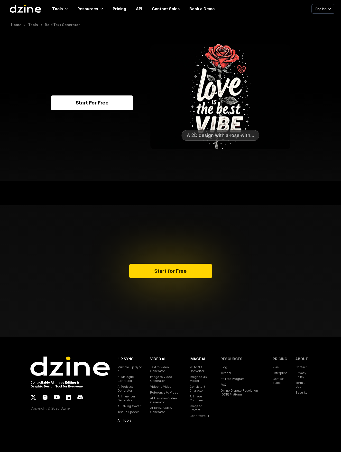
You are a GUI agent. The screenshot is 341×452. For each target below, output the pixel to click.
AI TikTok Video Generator (161, 410)
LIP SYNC (126, 359)
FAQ (223, 384)
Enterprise (280, 373)
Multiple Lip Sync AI (130, 369)
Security (301, 392)
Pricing (119, 8)
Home (16, 25)
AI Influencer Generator (126, 398)
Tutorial (226, 373)
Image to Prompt (196, 408)
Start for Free (170, 271)
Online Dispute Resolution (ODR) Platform (239, 392)
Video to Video (161, 386)
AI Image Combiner (197, 398)
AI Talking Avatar (129, 406)
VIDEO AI (157, 359)
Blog (224, 367)
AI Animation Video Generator (163, 400)
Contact (301, 367)
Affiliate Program (233, 379)
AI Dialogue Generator (126, 379)
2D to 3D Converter (197, 369)
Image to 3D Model (198, 379)
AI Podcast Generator (125, 388)
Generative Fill (200, 416)
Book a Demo (202, 8)
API (139, 8)
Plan (276, 367)
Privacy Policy (300, 375)
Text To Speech (128, 412)
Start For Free (92, 103)
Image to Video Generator (161, 379)
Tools (60, 8)
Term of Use (300, 384)
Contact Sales (166, 8)
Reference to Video (164, 392)
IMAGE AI (197, 359)
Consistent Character (197, 388)
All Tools (124, 420)
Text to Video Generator (159, 369)
